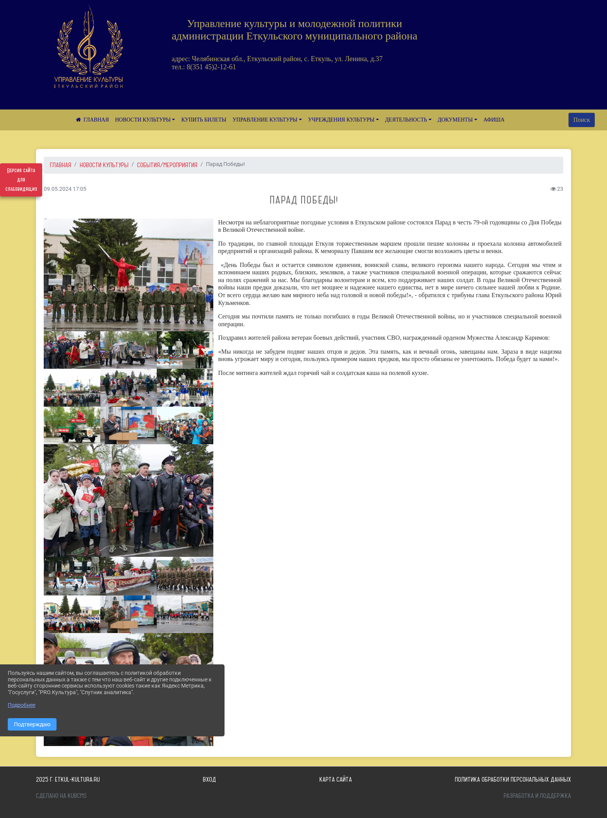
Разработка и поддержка (537, 795)
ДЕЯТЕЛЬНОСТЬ (406, 120)
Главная (60, 165)
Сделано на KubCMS (61, 795)
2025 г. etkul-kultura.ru (68, 779)
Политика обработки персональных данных (513, 779)
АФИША (494, 120)
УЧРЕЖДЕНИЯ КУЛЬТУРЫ (341, 120)
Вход (209, 779)
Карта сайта (335, 779)
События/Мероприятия (167, 165)
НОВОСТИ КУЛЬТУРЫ (143, 120)
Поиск (581, 119)
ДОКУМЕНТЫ (455, 120)
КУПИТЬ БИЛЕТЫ (203, 120)
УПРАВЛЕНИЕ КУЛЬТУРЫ (265, 120)
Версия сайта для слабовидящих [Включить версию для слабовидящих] (21, 180)
